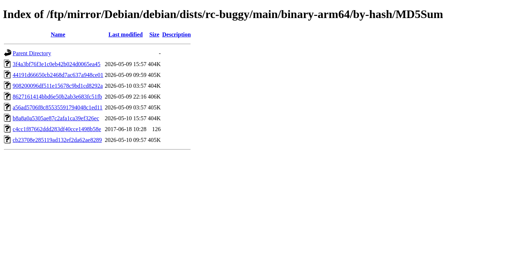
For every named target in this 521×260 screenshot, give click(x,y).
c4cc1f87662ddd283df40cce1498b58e (57, 129)
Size (154, 34)
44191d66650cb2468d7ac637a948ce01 (58, 75)
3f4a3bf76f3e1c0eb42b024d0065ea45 (57, 64)
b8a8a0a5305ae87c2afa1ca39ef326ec (56, 118)
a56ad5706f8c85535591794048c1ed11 (57, 107)
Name (58, 34)
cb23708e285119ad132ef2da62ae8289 (57, 140)
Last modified (126, 34)
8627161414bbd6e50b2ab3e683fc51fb (57, 97)
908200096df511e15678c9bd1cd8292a (58, 86)
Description (176, 34)
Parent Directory (32, 53)
